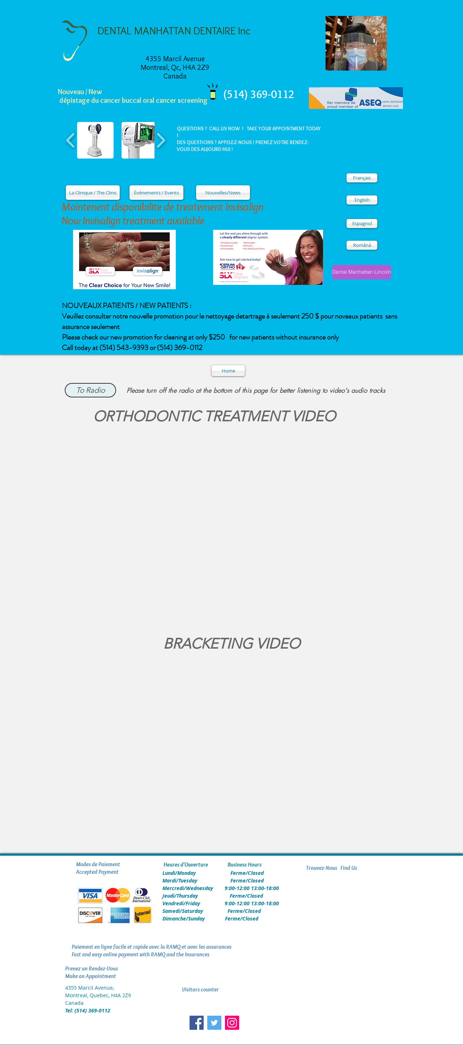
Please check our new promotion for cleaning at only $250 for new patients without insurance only (200, 337)
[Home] (228, 370)
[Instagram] (232, 1023)
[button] (95, 140)
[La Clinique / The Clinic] (93, 192)
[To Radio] (90, 390)
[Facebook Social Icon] (197, 1023)
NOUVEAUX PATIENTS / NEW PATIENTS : (126, 305)
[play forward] (161, 140)
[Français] (362, 177)
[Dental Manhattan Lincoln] (361, 272)
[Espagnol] (362, 223)
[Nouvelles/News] (223, 192)
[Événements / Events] (156, 192)
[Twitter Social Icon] (214, 1023)
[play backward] (71, 140)
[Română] (362, 245)
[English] (362, 200)
